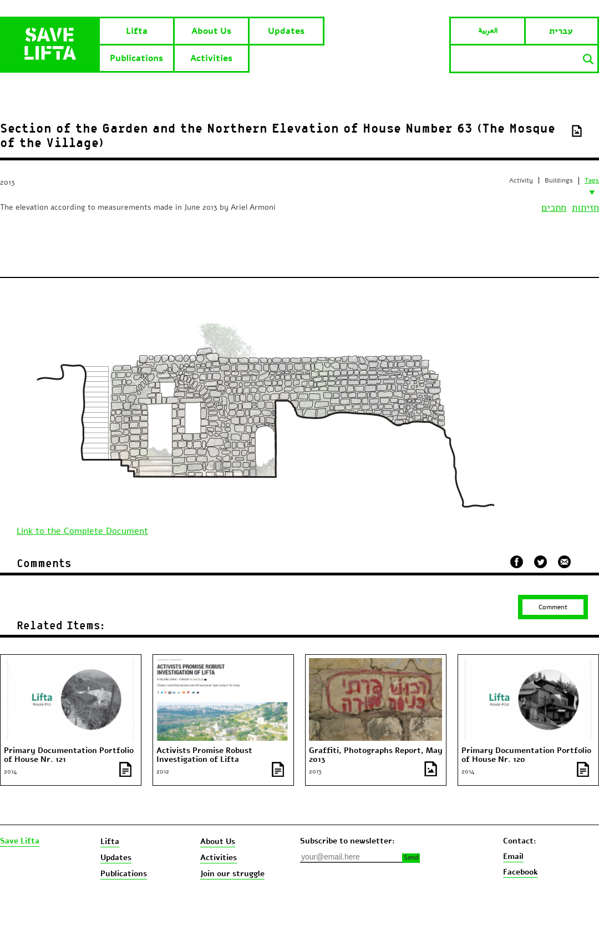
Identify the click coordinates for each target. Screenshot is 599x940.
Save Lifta (19, 841)
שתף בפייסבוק (516, 561)
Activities (211, 58)
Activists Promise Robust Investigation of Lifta (204, 755)
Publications (136, 58)
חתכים (553, 207)
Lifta (137, 31)
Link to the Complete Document (82, 531)
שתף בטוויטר (540, 562)
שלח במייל (564, 560)
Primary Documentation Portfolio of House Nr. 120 (526, 755)
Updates (286, 31)
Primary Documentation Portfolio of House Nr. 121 (69, 755)
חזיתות (585, 207)
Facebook (520, 872)
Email (513, 856)
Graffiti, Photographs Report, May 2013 (376, 755)
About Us (211, 31)
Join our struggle (232, 873)
